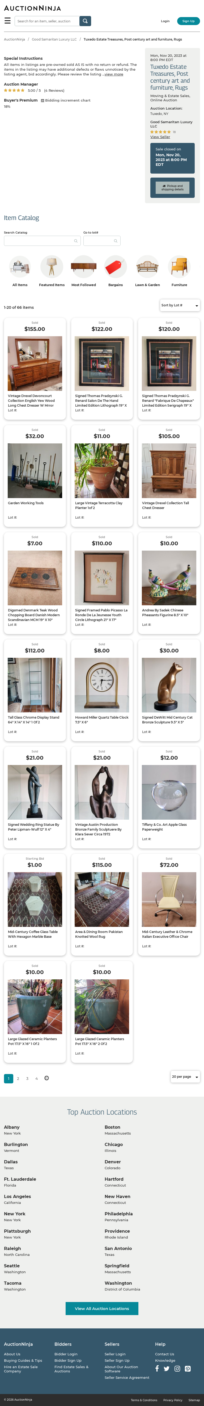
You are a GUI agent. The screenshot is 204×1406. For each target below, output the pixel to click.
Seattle (12, 1265)
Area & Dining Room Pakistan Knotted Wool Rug (99, 934)
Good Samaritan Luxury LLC (54, 39)
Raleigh (12, 1248)
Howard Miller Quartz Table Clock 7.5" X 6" (102, 719)
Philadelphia (119, 1213)
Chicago (114, 1144)
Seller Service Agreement (127, 1377)
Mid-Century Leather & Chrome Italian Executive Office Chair (167, 934)
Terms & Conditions (144, 1400)
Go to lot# (90, 232)
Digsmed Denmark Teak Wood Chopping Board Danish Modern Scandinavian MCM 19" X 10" (34, 615)
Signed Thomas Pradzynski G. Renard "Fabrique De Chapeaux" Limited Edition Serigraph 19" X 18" (168, 403)
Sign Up (188, 21)
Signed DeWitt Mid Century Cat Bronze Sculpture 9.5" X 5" (167, 719)
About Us (12, 1354)
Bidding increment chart (66, 100)
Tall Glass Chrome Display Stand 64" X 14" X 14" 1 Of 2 (33, 719)
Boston (112, 1127)
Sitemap (194, 1400)
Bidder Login (66, 1354)
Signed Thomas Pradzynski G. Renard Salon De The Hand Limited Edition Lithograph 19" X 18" (101, 403)
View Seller (160, 137)
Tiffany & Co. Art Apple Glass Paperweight (164, 827)
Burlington (16, 1144)
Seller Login (115, 1354)
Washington (118, 1283)
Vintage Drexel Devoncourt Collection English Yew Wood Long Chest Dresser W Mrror (31, 400)
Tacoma (13, 1283)
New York (15, 1213)
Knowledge (165, 1360)
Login (165, 21)
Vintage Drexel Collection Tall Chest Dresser (165, 505)
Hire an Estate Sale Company (21, 1369)
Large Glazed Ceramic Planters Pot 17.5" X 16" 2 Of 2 (99, 1041)
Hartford (114, 1179)
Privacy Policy (172, 1400)
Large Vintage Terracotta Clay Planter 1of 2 (98, 505)
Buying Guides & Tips (23, 1360)
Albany (12, 1127)
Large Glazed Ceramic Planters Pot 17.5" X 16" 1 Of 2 (32, 1041)
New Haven (117, 1196)
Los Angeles (17, 1196)
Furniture (179, 285)
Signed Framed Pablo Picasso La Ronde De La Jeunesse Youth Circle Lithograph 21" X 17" (101, 615)
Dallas (11, 1161)
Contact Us (164, 1354)
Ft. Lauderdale (20, 1179)
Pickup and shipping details (173, 187)
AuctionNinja (14, 39)
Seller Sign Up (117, 1360)
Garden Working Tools (26, 503)
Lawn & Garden (147, 285)
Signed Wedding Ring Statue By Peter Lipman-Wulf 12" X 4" (33, 827)
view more (114, 74)
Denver (113, 1161)
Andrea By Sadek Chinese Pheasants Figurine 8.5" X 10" (165, 612)
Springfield (117, 1265)
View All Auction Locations (102, 1308)
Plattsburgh (17, 1231)
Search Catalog (15, 232)
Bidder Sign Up (68, 1360)
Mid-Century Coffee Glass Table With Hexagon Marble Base (33, 934)
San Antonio (118, 1248)
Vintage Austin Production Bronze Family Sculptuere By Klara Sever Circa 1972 (98, 829)
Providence (117, 1231)
